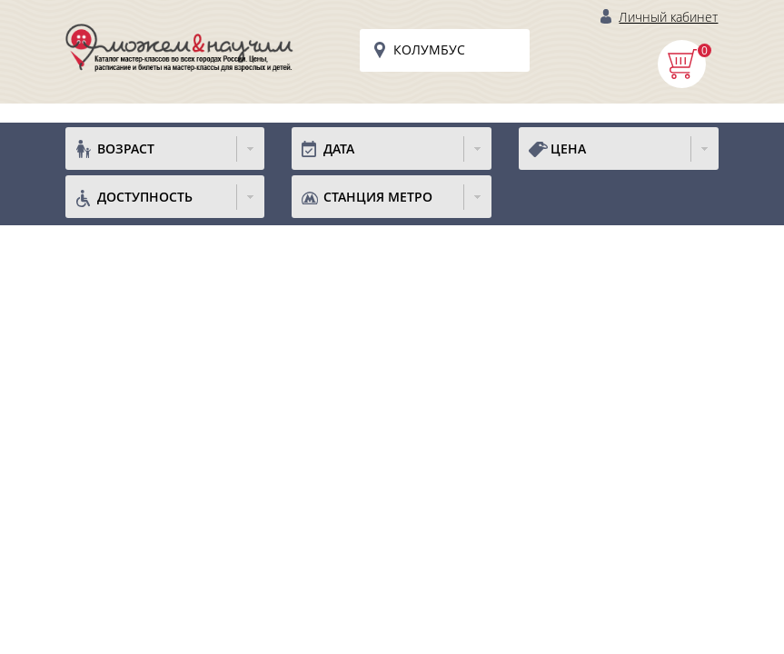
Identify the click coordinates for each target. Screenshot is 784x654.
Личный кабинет (668, 17)
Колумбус (429, 49)
